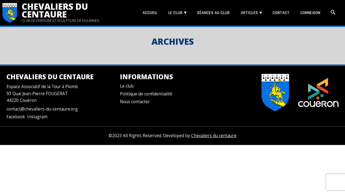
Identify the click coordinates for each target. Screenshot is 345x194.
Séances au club (213, 13)
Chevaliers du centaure (55, 10)
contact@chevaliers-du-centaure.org (42, 109)
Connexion (310, 13)
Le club (175, 13)
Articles (249, 13)
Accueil (150, 13)
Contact (280, 13)
